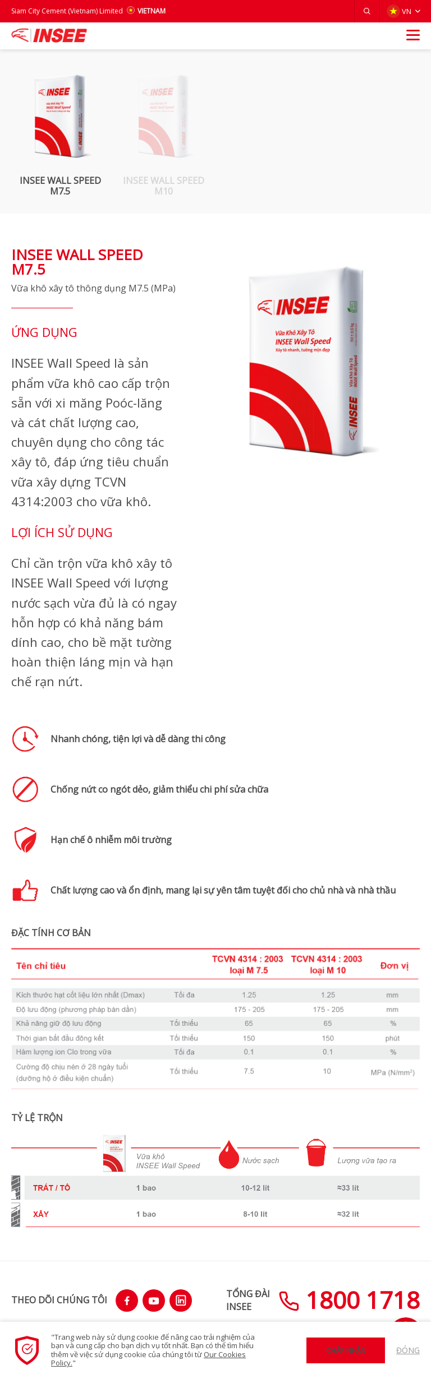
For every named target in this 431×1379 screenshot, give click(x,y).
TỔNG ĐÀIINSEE (248, 1300)
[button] (367, 11)
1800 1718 (349, 1300)
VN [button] (399, 11)
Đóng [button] (408, 1350)
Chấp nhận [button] (346, 1350)
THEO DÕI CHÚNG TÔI (59, 1300)
